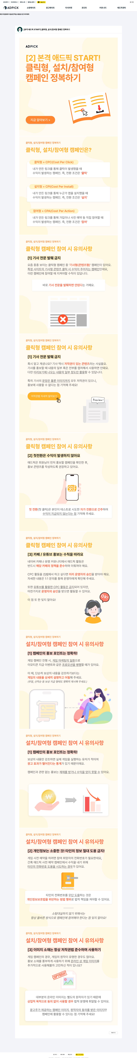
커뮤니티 (102, 8)
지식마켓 (68, 8)
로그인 (132, 2)
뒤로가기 (113, 1032)
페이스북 (22, 2)
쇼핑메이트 (31, 8)
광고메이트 (50, 8)
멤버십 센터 (31, 2)
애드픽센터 (121, 8)
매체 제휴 (62, 1054)
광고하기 (5, 2)
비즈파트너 (14, 2)
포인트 (84, 8)
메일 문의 (70, 1054)
